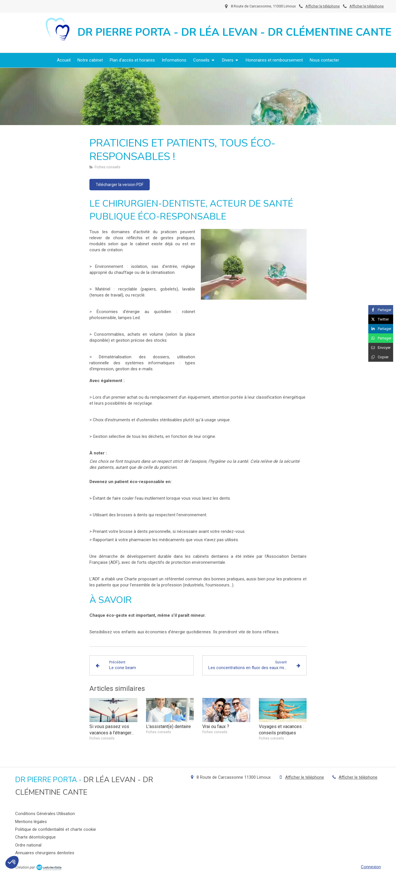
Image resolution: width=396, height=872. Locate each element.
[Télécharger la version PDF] (119, 184)
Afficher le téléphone (366, 6)
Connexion (371, 866)
